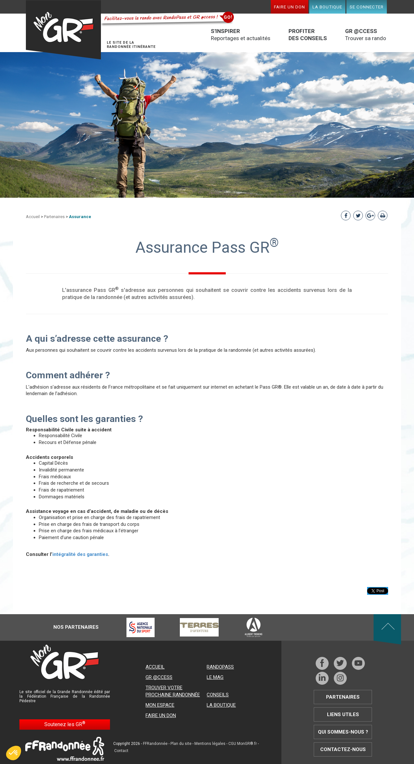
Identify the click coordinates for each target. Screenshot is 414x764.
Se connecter (367, 6)
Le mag (215, 677)
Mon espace (160, 705)
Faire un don (289, 6)
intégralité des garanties (80, 554)
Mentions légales (209, 743)
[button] (13, 753)
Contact (121, 750)
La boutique (327, 6)
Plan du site (180, 743)
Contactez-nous (343, 749)
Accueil (33, 216)
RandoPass (220, 667)
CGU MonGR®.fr (242, 743)
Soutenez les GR (64, 724)
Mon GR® (63, 30)
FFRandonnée (155, 743)
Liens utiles (343, 714)
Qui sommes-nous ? (343, 732)
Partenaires (54, 216)
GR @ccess (159, 677)
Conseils (218, 695)
